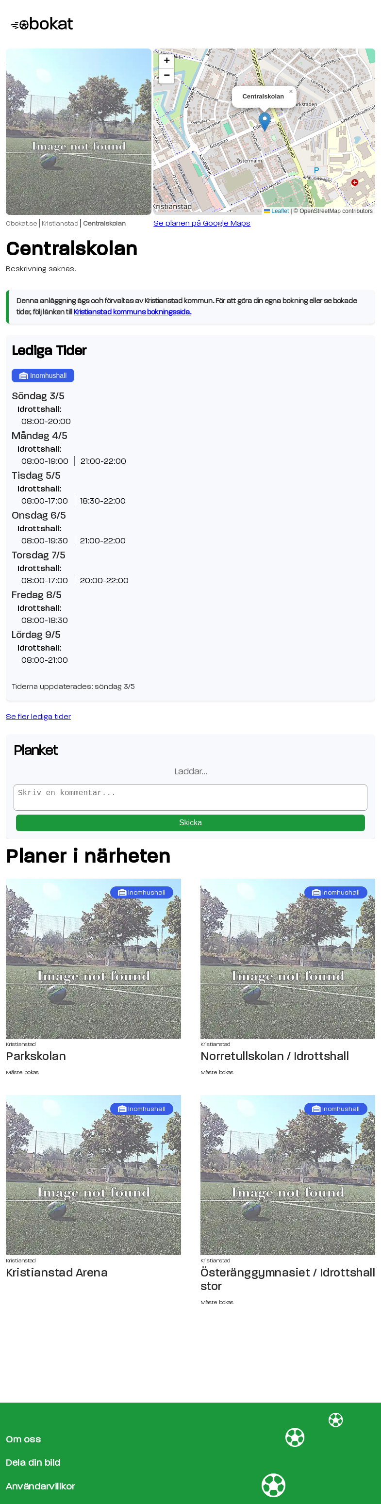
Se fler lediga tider (38, 716)
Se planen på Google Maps (201, 223)
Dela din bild (33, 1462)
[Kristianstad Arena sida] (93, 1179)
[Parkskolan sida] (93, 963)
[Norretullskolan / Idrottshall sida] (288, 963)
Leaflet (276, 211)
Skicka (190, 826)
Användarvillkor (40, 1486)
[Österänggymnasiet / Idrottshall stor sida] (288, 1179)
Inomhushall (42, 375)
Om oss (23, 1439)
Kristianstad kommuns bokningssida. (132, 312)
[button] (265, 122)
